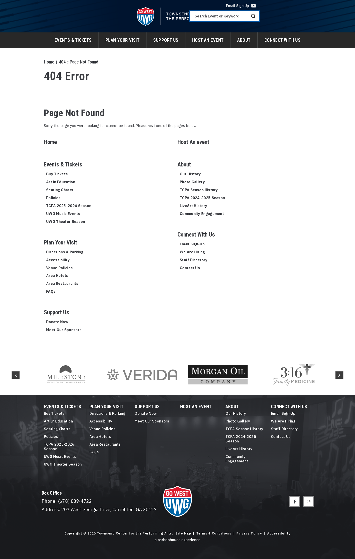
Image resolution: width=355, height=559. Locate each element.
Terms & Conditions (213, 533)
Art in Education (60, 182)
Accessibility (58, 260)
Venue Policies (59, 268)
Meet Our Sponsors (64, 329)
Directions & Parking (64, 252)
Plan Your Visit (123, 40)
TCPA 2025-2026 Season (68, 205)
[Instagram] (308, 501)
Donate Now (57, 322)
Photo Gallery (192, 182)
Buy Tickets (57, 174)
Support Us (165, 40)
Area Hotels (57, 275)
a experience (177, 540)
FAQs (50, 291)
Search (334, 19)
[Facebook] (294, 501)
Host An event (208, 40)
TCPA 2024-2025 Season (202, 197)
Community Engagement (202, 213)
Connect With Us (282, 40)
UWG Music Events (63, 213)
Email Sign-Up (192, 244)
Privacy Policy (249, 533)
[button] (16, 375)
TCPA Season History (199, 190)
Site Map (183, 533)
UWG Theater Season (65, 221)
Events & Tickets (73, 40)
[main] (177, 177)
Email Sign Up (318, 9)
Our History (190, 174)
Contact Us (190, 268)
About (243, 40)
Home (49, 62)
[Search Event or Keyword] (305, 19)
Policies (53, 197)
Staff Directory (194, 260)
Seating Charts (59, 190)
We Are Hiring (192, 252)
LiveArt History (193, 205)
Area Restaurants (62, 283)
